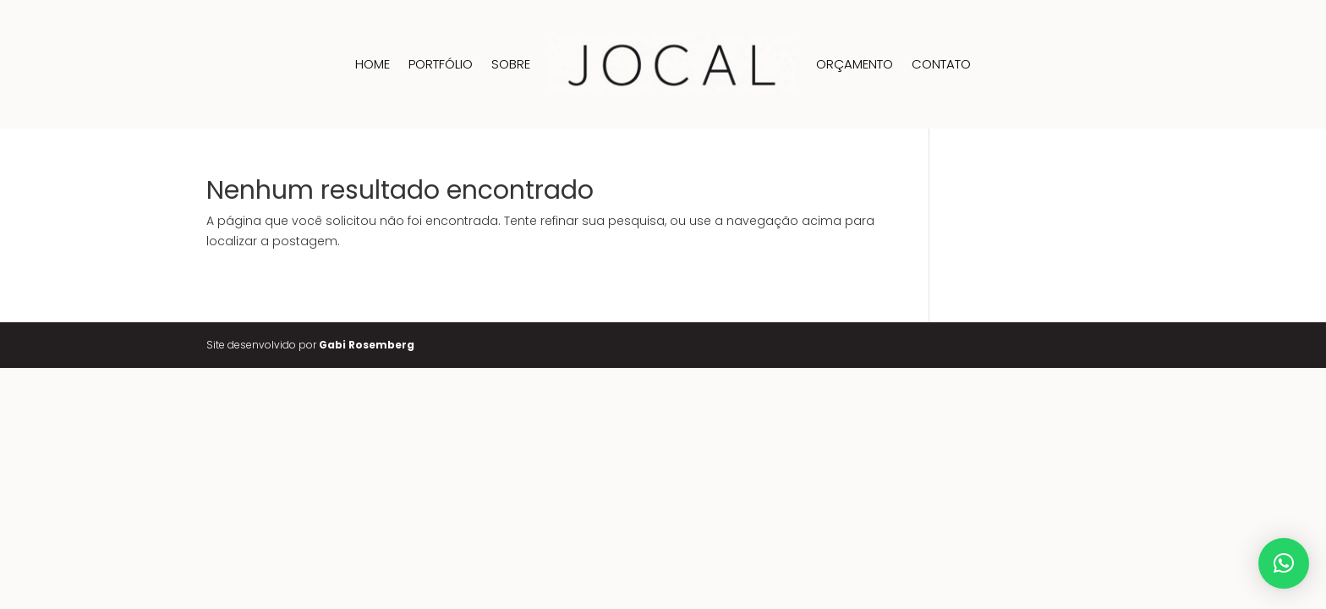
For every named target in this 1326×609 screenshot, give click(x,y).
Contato (941, 64)
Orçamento (854, 64)
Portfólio (440, 64)
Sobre (510, 64)
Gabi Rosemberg (366, 344)
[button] (1283, 563)
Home (372, 64)
